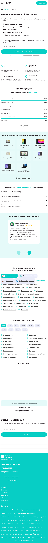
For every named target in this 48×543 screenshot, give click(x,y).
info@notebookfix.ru (24, 411)
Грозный (28, 534)
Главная (6, 9)
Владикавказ (35, 530)
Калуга (14, 537)
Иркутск (11, 524)
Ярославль (19, 520)
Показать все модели (24, 178)
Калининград (6, 537)
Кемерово (21, 537)
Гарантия (4, 492)
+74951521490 (24, 408)
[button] (29, 253)
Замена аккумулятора (7, 102)
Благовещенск (6, 530)
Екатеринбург (6, 517)
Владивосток (24, 530)
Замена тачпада (5, 109)
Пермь (38, 524)
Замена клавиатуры (6, 106)
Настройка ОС (5, 120)
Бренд (4, 487)
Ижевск (4, 520)
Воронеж (26, 517)
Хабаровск (35, 520)
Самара (17, 524)
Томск (42, 520)
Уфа (20, 517)
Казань (15, 517)
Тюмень (4, 524)
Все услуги (24, 126)
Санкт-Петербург (13, 510)
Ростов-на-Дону (36, 510)
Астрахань (30, 527)
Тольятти (11, 520)
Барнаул (42, 517)
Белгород (38, 527)
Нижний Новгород (8, 513)
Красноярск (30, 524)
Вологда (21, 534)
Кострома (30, 537)
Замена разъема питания (8, 116)
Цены (3, 498)
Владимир (5, 534)
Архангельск (20, 527)
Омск (23, 524)
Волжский (13, 534)
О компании (5, 490)
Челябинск (31, 513)
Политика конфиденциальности (24, 540)
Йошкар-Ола (37, 534)
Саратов (27, 520)
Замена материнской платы (8, 98)
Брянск (15, 530)
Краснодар (25, 510)
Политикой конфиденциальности (31, 55)
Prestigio (13, 9)
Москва (3, 510)
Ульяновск (5, 527)
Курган (37, 537)
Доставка (4, 495)
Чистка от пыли (5, 113)
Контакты (4, 500)
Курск (43, 537)
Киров (12, 527)
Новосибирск (21, 513)
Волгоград (34, 517)
